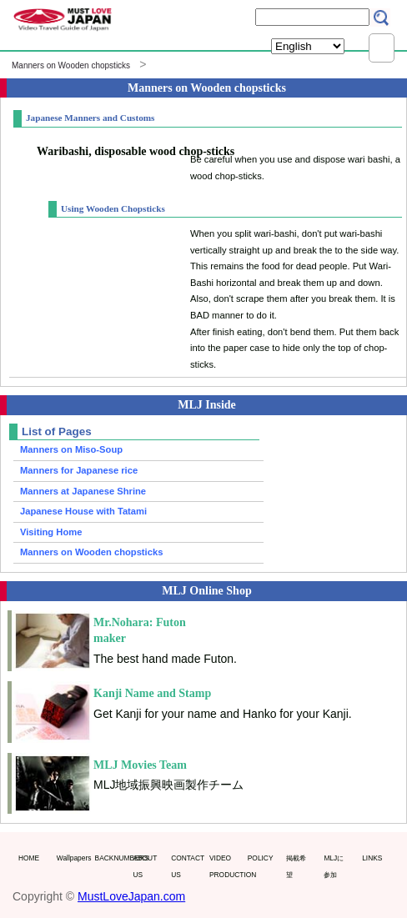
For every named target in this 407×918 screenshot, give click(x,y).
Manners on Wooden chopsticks (71, 65)
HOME (28, 858)
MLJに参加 (334, 866)
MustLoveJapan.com (131, 896)
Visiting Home (51, 532)
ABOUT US (145, 866)
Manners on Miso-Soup (71, 449)
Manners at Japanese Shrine (83, 491)
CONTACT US (186, 866)
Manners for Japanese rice (79, 470)
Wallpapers (72, 858)
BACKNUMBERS (110, 858)
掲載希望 (296, 866)
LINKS (372, 858)
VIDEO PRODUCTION (224, 866)
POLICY (261, 858)
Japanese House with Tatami (83, 511)
